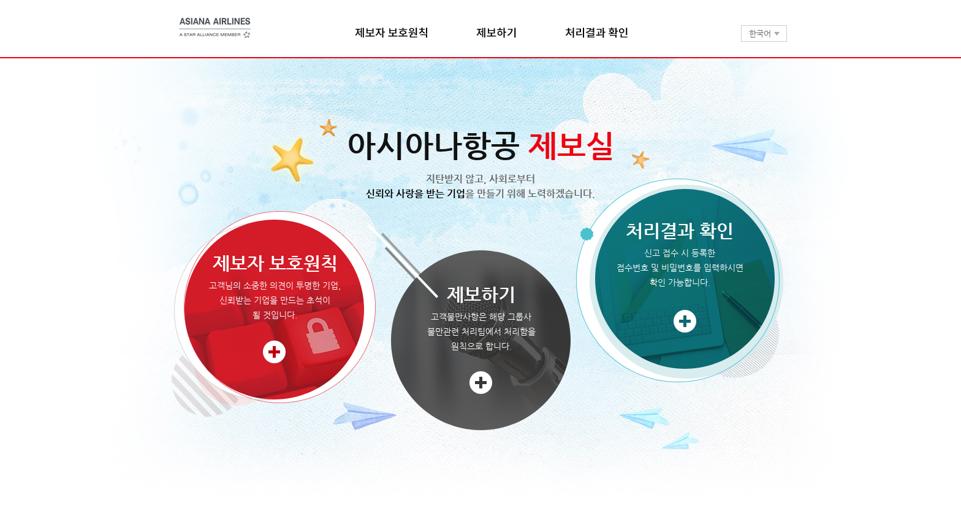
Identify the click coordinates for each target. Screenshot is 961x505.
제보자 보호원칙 (391, 33)
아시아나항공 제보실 (215, 28)
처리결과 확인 (596, 33)
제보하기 (496, 33)
